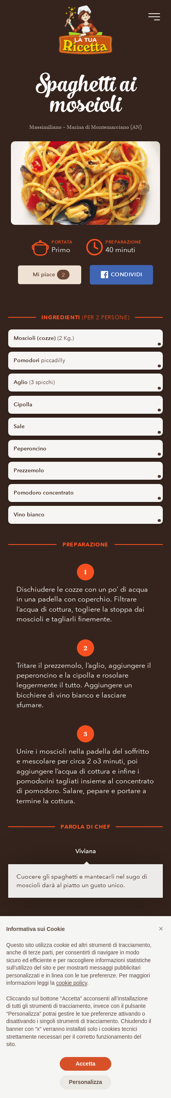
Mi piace (51, 274)
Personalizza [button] (85, 1082)
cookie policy (71, 983)
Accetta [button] (86, 1064)
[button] (161, 928)
